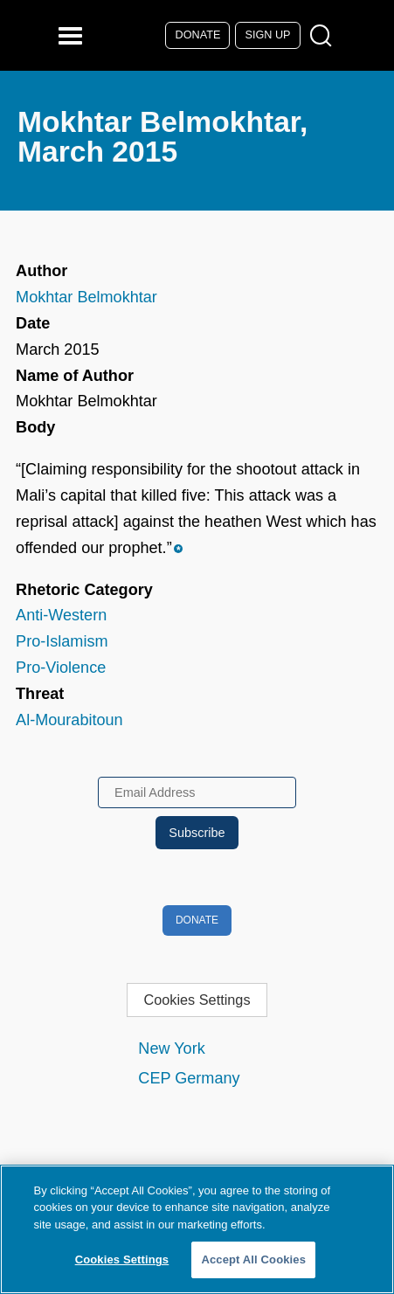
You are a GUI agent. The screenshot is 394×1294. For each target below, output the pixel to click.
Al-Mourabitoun (69, 720)
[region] (197, 1229)
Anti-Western (61, 615)
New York (171, 1048)
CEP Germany (188, 1078)
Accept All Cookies (253, 1259)
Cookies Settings (196, 999)
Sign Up (268, 35)
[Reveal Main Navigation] (73, 35)
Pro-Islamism (61, 641)
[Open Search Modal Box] (324, 36)
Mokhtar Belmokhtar (86, 297)
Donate (198, 35)
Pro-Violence (61, 667)
